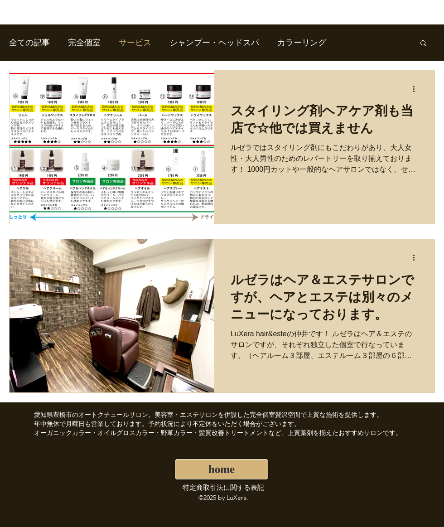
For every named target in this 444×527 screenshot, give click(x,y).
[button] (423, 43)
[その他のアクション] (416, 88)
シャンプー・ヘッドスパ (214, 42)
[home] (221, 469)
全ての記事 (29, 42)
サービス (135, 42)
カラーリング (301, 42)
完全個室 (84, 42)
